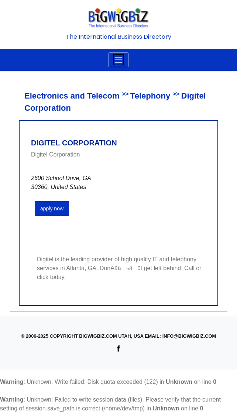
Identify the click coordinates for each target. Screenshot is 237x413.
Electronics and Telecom (72, 95)
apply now (51, 208)
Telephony (150, 95)
